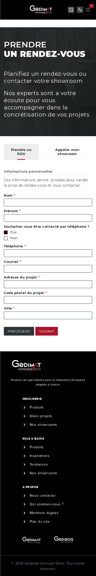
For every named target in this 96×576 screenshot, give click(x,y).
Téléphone (15, 246)
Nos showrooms (43, 425)
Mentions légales (44, 513)
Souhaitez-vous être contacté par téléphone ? (47, 226)
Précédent (19, 331)
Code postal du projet (25, 293)
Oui (13, 232)
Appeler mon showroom (67, 152)
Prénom (12, 211)
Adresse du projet (22, 277)
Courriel (12, 262)
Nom (9, 195)
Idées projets (41, 416)
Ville (9, 308)
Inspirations (40, 456)
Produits (37, 407)
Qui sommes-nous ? (47, 504)
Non (14, 238)
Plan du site (40, 521)
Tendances (39, 464)
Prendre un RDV (21, 152)
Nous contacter (43, 495)
